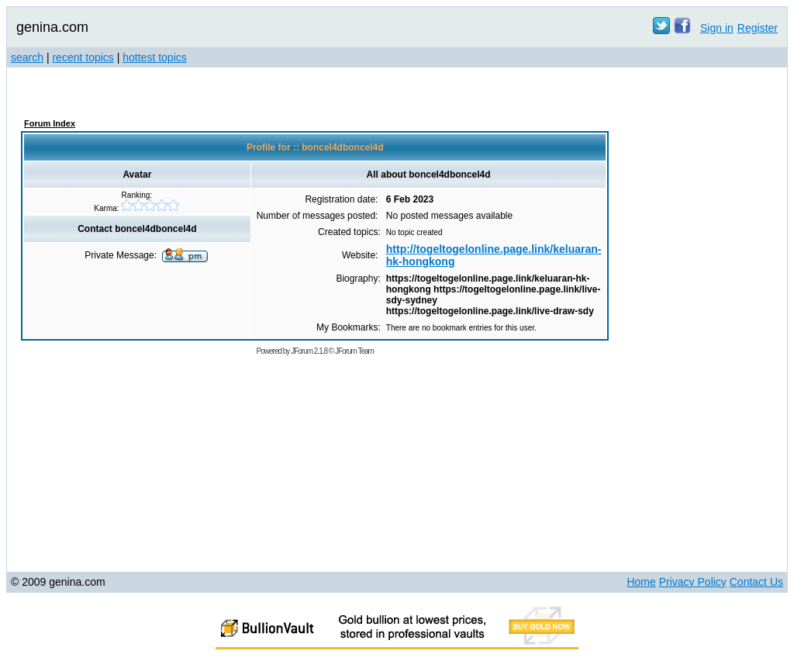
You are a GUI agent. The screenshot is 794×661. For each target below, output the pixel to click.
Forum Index (49, 123)
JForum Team (354, 351)
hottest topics (155, 57)
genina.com (52, 27)
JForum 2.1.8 (309, 351)
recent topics (82, 57)
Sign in (717, 28)
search (27, 57)
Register (757, 28)
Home (641, 582)
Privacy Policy (693, 582)
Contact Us (756, 582)
